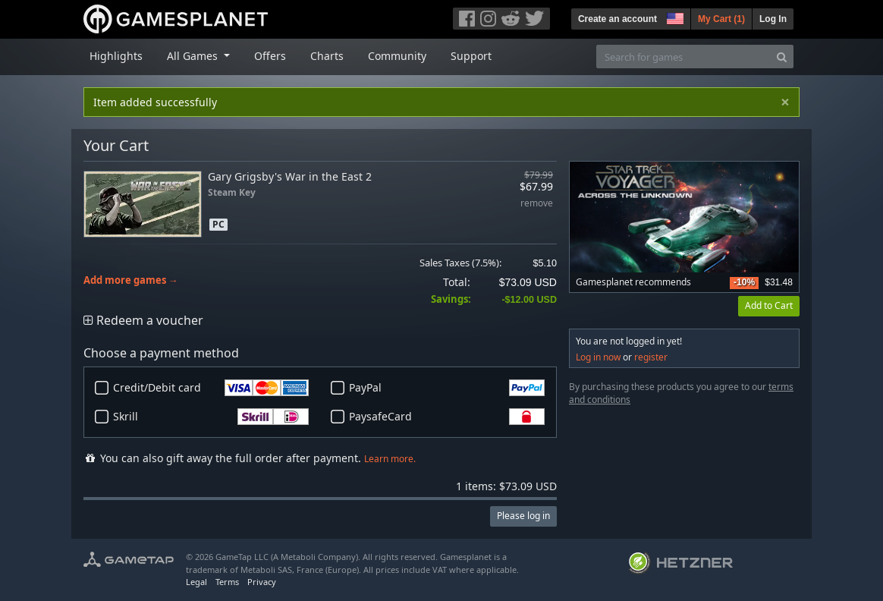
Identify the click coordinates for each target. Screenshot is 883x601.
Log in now (598, 357)
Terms (227, 581)
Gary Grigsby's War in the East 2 (290, 176)
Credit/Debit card (211, 387)
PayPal (447, 387)
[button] (673, 16)
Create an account (617, 19)
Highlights (116, 56)
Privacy (261, 581)
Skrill (211, 416)
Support (471, 56)
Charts (327, 56)
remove (536, 204)
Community (397, 56)
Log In (773, 19)
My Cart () (721, 19)
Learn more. (390, 458)
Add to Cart (769, 305)
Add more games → (130, 280)
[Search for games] (683, 56)
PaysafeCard (447, 416)
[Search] (781, 56)
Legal (196, 581)
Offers (270, 56)
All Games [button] (194, 56)
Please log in (523, 515)
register (651, 357)
